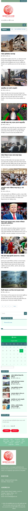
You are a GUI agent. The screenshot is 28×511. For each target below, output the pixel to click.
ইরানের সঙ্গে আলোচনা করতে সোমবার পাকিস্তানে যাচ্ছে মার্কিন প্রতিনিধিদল (12, 222)
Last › (15, 306)
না (7, 426)
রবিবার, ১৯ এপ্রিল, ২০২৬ (5, 258)
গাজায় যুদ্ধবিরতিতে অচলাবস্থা (22, 29)
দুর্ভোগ (23, 439)
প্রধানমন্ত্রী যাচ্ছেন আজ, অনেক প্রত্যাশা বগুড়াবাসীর (13, 122)
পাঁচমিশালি (17, 443)
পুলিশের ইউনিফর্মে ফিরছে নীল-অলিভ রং (17, 376)
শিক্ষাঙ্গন (23, 441)
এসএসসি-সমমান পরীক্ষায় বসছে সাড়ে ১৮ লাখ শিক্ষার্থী (12, 188)
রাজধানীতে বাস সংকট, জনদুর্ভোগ (9, 88)
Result (15, 430)
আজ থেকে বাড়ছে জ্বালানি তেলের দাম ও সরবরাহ (12, 256)
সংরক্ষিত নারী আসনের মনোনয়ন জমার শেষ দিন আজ (17, 382)
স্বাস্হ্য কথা (18, 441)
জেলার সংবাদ (6, 439)
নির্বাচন (11, 439)
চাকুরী (22, 443)
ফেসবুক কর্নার (11, 444)
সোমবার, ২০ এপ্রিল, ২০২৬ (5, 124)
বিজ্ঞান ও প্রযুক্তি (6, 441)
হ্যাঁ (4, 426)
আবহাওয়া (11, 443)
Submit (7, 430)
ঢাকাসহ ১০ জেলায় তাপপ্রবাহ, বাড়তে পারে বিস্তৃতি (17, 405)
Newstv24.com (8, 322)
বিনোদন (12, 441)
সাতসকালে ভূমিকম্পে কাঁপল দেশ (17, 393)
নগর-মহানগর (17, 439)
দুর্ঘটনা (6, 443)
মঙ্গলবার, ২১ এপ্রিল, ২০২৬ (5, 56)
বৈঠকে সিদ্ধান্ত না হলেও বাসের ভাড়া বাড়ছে (11, 155)
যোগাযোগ (17, 444)
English (23, 1)
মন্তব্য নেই (12, 426)
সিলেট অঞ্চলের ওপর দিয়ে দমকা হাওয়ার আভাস (12, 290)
